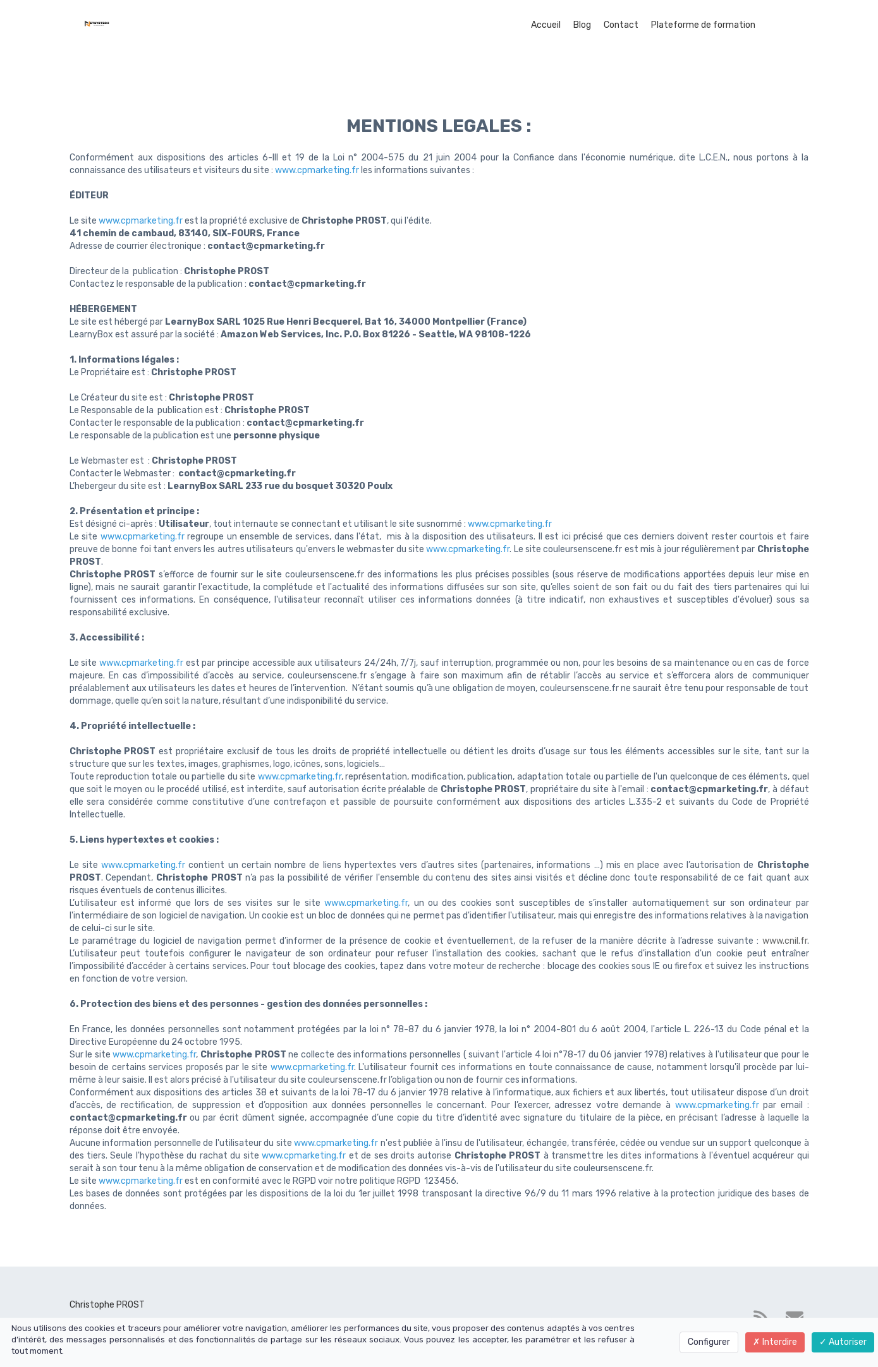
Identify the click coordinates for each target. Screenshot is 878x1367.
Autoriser (843, 1342)
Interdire (775, 1342)
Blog (582, 25)
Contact (621, 25)
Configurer (709, 1342)
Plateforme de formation (703, 25)
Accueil (546, 25)
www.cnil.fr (784, 941)
